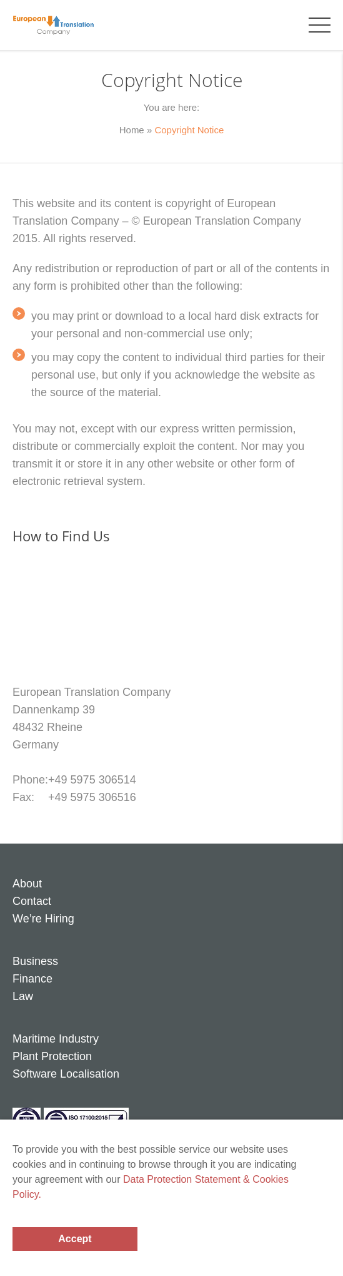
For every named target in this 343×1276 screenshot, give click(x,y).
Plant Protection (52, 1056)
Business (35, 961)
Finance (32, 978)
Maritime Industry (55, 1039)
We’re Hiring (43, 918)
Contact (31, 901)
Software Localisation (65, 1074)
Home (131, 130)
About (27, 883)
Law (22, 996)
